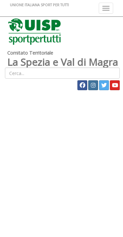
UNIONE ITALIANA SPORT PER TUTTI (39, 4)
